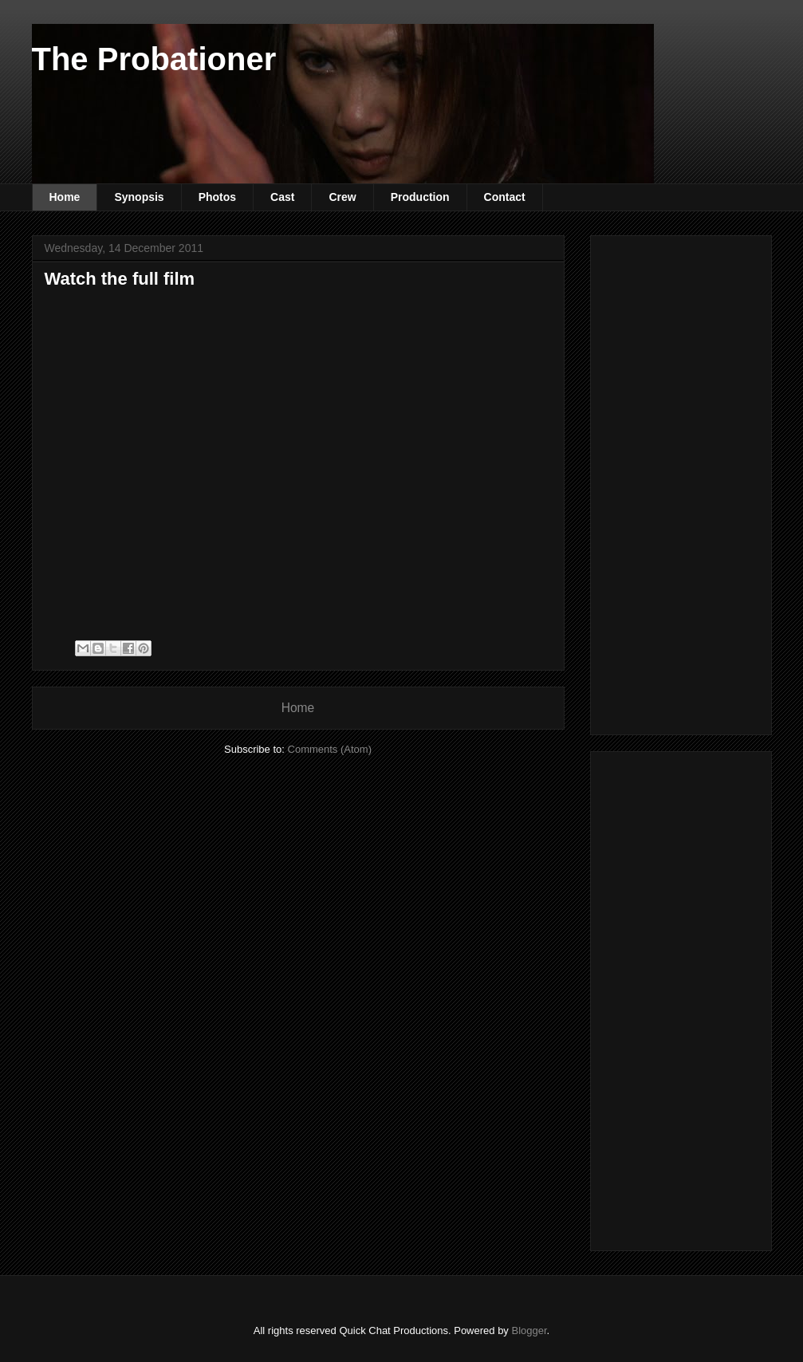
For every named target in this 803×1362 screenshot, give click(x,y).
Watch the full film (120, 279)
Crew (342, 197)
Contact (504, 197)
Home (65, 197)
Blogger (528, 1330)
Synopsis (138, 197)
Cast (282, 197)
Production (420, 197)
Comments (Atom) (330, 749)
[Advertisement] (703, 481)
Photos (217, 197)
